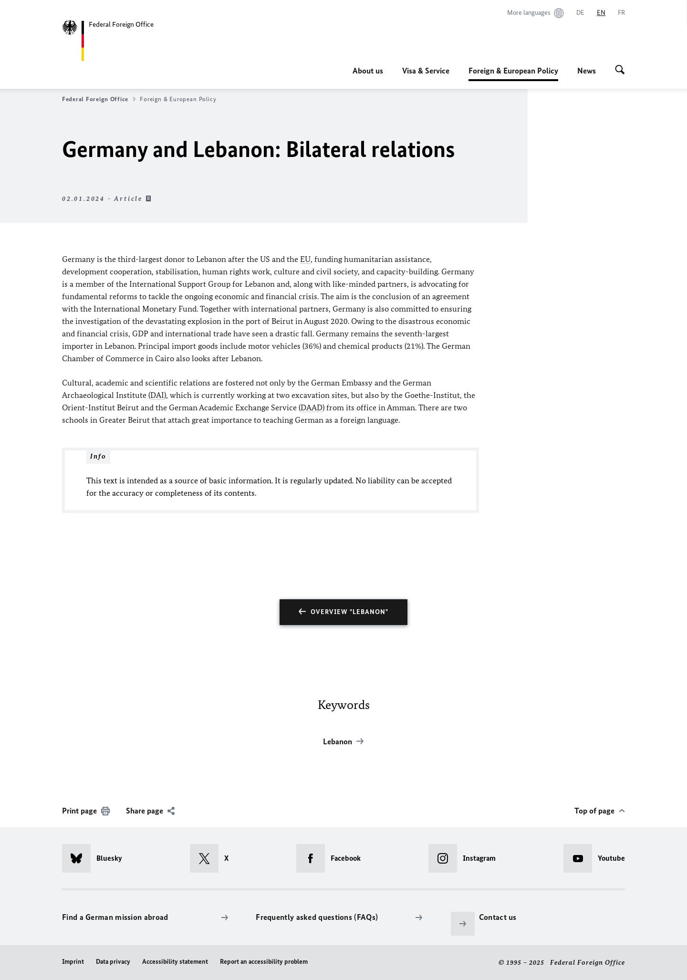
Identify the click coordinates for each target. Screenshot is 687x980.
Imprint (73, 962)
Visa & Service (425, 70)
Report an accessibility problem (264, 962)
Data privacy (113, 962)
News (586, 70)
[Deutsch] (580, 13)
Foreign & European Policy (513, 70)
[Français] (621, 13)
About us (368, 70)
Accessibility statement (175, 962)
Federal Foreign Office (98, 99)
